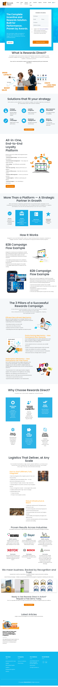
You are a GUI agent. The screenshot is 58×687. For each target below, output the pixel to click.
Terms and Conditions (43, 29)
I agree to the (41, 29)
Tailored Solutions (26, 3)
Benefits (35, 2)
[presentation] (40, 37)
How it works (31, 4)
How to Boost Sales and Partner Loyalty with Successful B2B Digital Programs (9, 633)
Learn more (10, 42)
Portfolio (45, 2)
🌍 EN (53, 2)
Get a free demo (29, 129)
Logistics (40, 2)
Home (18, 2)
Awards (49, 2)
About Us (22, 3)
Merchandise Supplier (10, 665)
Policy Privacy (20, 663)
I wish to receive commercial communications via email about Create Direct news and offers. (40, 32)
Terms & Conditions (22, 661)
